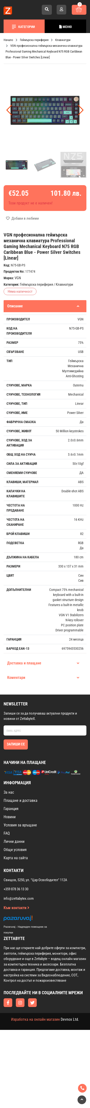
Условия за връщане (20, 825)
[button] (81, 110)
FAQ (7, 833)
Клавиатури (64, 284)
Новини (10, 817)
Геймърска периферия (36, 284)
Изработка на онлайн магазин (35, 1019)
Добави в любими (22, 218)
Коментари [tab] (43, 677)
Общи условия (15, 849)
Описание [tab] (43, 306)
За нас (9, 792)
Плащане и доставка (20, 800)
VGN (18, 278)
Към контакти (16, 907)
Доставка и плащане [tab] (43, 663)
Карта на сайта (16, 858)
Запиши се (16, 744)
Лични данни (14, 841)
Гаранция (11, 808)
